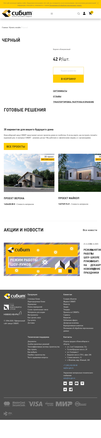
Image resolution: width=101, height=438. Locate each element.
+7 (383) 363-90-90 (70, 383)
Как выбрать (32, 370)
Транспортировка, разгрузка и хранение (73, 102)
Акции (65, 325)
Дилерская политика (71, 341)
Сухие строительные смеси (38, 328)
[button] (98, 3)
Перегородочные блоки (36, 320)
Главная (5, 27)
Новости (66, 322)
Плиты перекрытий (35, 325)
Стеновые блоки (34, 317)
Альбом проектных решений (38, 362)
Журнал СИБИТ (69, 320)
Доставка (31, 341)
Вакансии (67, 336)
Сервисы (66, 333)
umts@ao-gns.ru (69, 396)
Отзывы (57, 96)
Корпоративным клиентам (73, 344)
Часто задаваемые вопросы (38, 376)
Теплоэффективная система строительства (43, 365)
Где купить (32, 338)
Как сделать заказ (34, 336)
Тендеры (66, 328)
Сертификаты (60, 91)
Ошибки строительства (36, 373)
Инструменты (33, 333)
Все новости (90, 248)
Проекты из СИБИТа (71, 330)
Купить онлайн (15, 27)
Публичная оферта (70, 338)
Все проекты (15, 164)
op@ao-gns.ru (68, 386)
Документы (32, 360)
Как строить (32, 368)
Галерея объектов (70, 317)
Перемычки (32, 322)
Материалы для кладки (36, 330)
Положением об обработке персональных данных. (65, 5)
